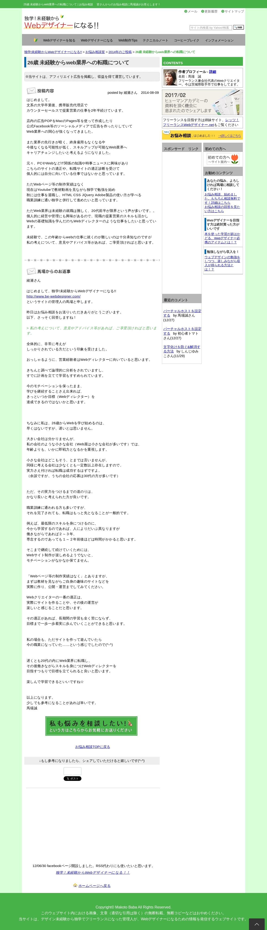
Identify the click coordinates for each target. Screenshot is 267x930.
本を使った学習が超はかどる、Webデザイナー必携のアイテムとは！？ (222, 238)
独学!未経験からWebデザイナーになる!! (53, 52)
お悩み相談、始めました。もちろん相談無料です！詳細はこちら (222, 198)
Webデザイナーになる (97, 40)
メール (190, 11)
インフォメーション (219, 40)
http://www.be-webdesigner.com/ (54, 296)
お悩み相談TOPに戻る (92, 747)
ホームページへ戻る (94, 886)
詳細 (212, 72)
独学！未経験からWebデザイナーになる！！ (93, 872)
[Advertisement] (65, 825)
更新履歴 (209, 11)
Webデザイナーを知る (59, 40)
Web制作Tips (127, 40)
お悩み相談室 (95, 52)
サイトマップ (232, 11)
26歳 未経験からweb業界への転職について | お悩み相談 (58, 4)
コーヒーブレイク (186, 40)
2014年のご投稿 (120, 52)
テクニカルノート (155, 40)
